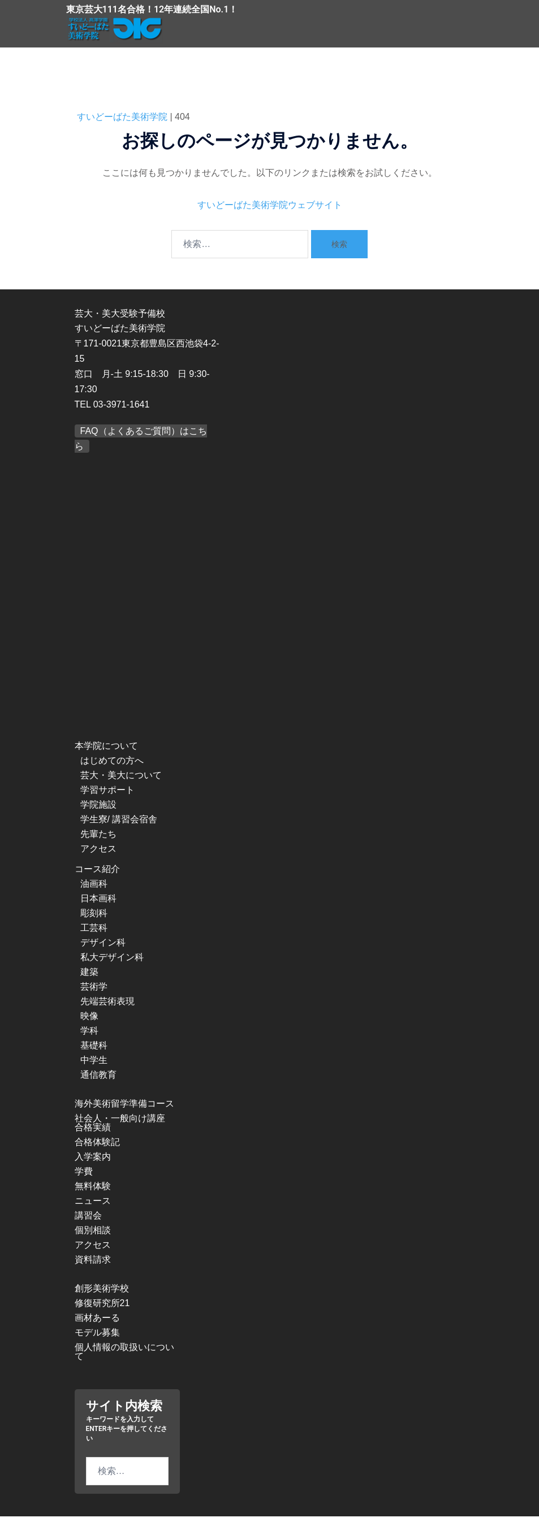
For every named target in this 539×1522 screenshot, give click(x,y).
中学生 (93, 1065)
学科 (89, 1036)
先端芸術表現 (107, 1007)
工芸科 (93, 933)
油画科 (93, 889)
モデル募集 (97, 1338)
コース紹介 (97, 874)
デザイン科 (103, 948)
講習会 (88, 1221)
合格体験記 (97, 1147)
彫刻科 (93, 918)
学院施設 (98, 810)
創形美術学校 (102, 1294)
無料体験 (93, 1191)
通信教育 (98, 1080)
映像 (89, 1021)
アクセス (98, 854)
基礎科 (93, 1051)
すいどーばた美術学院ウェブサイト (269, 210)
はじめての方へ (112, 766)
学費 (84, 1177)
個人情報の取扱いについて (124, 1357)
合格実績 (93, 1133)
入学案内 (93, 1162)
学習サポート (107, 795)
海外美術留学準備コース (124, 1109)
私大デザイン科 (112, 963)
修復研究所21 (102, 1308)
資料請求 (93, 1265)
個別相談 (93, 1236)
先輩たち (98, 839)
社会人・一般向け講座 (120, 1124)
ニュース (93, 1206)
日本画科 (98, 904)
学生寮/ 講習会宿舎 (119, 825)
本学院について (106, 751)
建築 (89, 977)
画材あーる (97, 1323)
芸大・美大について (121, 781)
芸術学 (93, 992)
